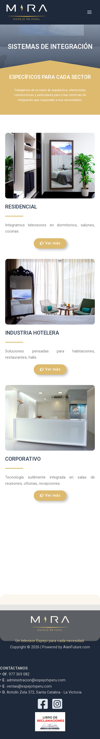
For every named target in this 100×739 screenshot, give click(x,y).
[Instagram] (57, 703)
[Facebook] (42, 703)
